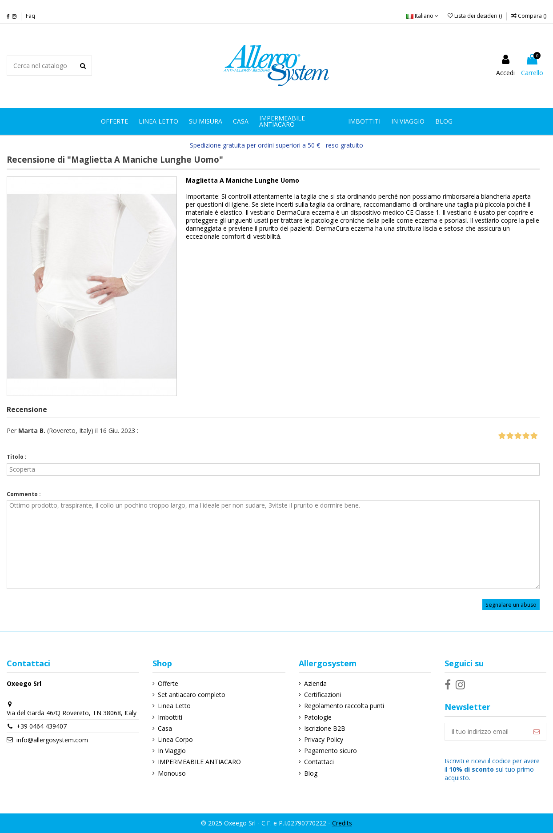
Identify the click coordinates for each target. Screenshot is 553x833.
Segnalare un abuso (511, 604)
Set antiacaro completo (191, 694)
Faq (30, 16)
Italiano (422, 16)
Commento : (24, 494)
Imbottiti (170, 717)
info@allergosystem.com (52, 740)
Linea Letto (174, 705)
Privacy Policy (323, 739)
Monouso (172, 773)
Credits (342, 823)
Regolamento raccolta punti (344, 705)
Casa (165, 728)
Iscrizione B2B (324, 728)
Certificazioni (322, 694)
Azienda (315, 683)
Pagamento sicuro (330, 750)
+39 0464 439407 (41, 726)
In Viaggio (172, 750)
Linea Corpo (175, 739)
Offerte (168, 683)
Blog (310, 773)
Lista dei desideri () (475, 16)
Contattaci (319, 761)
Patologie (318, 717)
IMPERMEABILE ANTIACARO (199, 761)
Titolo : (17, 457)
